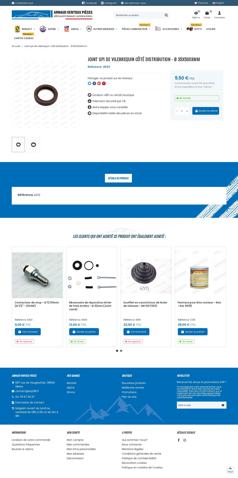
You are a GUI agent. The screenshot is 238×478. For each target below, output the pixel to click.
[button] (117, 351)
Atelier (210, 29)
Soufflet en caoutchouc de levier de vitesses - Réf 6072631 (145, 304)
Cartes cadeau (24, 37)
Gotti (194, 29)
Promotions (129, 392)
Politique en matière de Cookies (142, 467)
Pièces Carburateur (136, 27)
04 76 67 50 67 (25, 397)
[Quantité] (182, 111)
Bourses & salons (22, 449)
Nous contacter (132, 444)
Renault (23, 29)
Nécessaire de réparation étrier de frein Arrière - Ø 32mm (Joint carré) (90, 306)
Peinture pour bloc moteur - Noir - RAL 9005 (199, 304)
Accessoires (167, 29)
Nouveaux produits (134, 383)
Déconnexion (75, 458)
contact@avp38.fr (27, 391)
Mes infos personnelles (81, 449)
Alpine (48, 29)
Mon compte (75, 440)
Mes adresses (75, 454)
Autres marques (100, 29)
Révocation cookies (134, 463)
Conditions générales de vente (141, 454)
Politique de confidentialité (139, 458)
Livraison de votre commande (31, 440)
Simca (71, 29)
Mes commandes (78, 444)
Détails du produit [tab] (118, 178)
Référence (25, 195)
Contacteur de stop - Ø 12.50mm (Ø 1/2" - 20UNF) (37, 304)
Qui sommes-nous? (135, 440)
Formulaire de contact (29, 402)
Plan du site (129, 397)
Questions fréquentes (26, 444)
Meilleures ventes (133, 387)
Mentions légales (132, 449)
